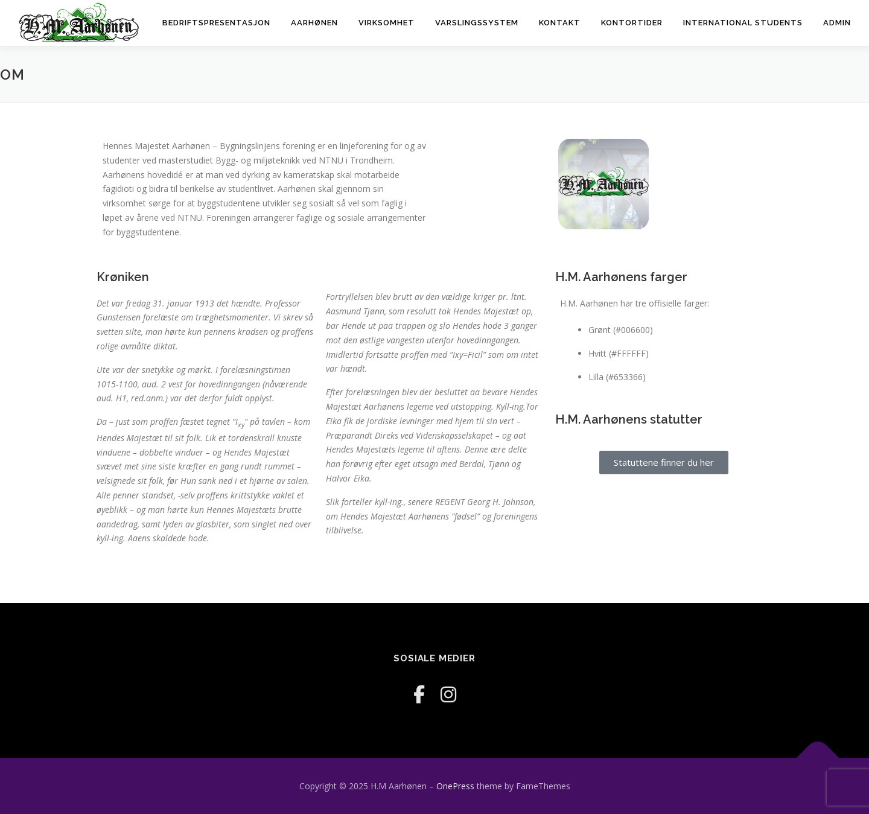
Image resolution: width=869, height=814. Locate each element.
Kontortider (632, 22)
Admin (837, 22)
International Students (743, 22)
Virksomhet (386, 22)
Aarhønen (314, 22)
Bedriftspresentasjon (216, 22)
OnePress (455, 786)
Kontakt (560, 22)
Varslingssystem (476, 22)
